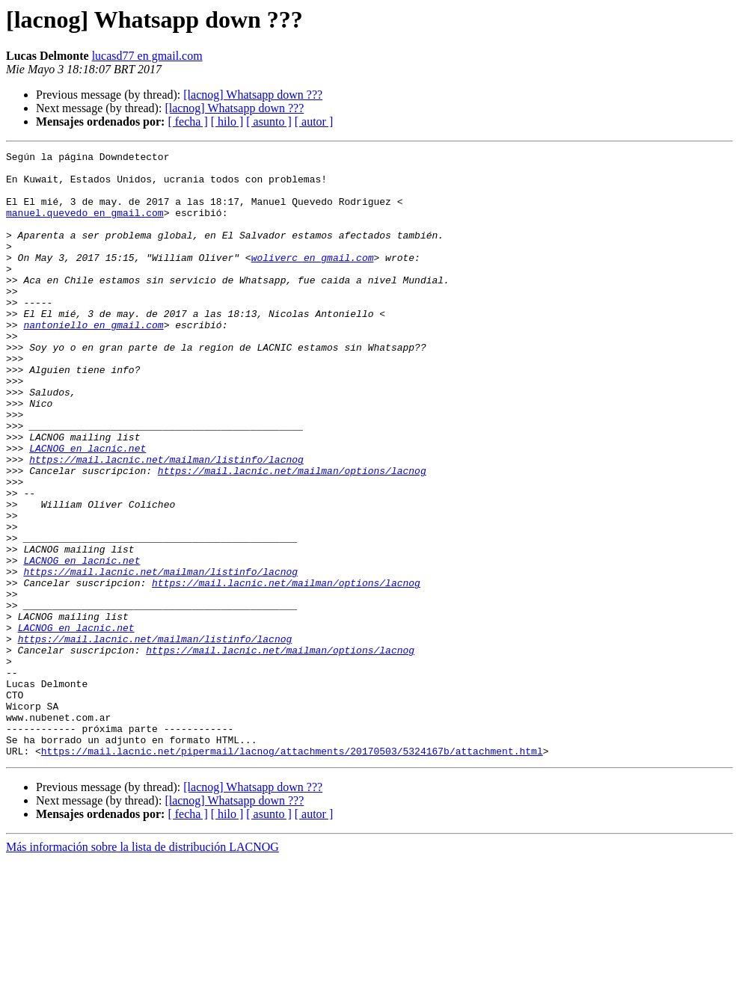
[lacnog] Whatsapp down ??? (252, 94)
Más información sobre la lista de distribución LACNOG (142, 968)
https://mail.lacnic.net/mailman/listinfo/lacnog (166, 522)
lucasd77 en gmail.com (147, 55)
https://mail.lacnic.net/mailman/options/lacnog (292, 535)
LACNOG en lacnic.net (87, 508)
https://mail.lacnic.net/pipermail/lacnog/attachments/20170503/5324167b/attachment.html (292, 872)
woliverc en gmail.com (312, 279)
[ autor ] (314, 121)
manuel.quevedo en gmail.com (85, 226)
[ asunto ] (268, 121)
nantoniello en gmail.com (93, 360)
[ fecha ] (187, 121)
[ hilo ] (227, 121)
